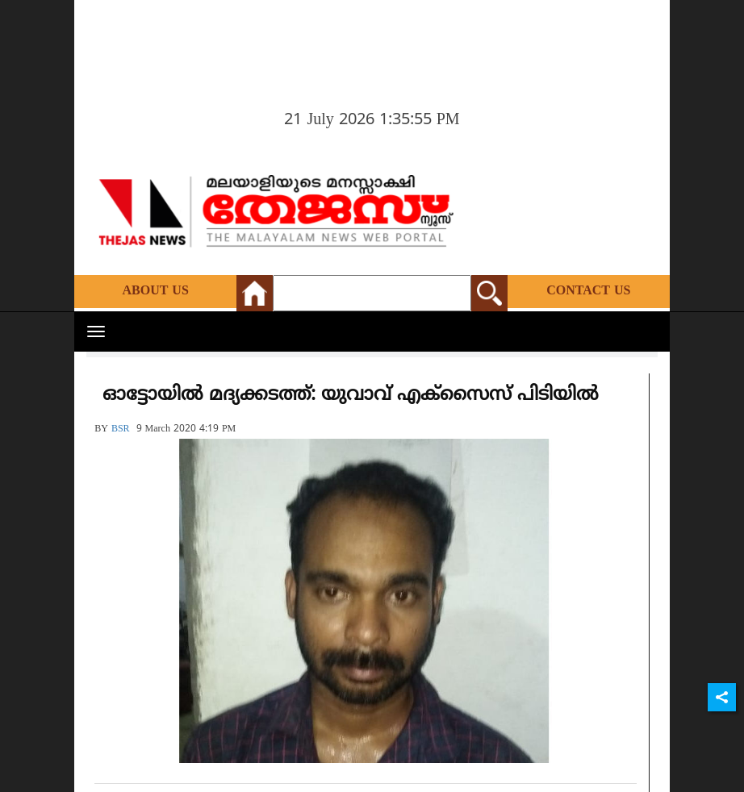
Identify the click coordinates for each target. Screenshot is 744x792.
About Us (155, 291)
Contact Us (588, 291)
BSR (120, 429)
